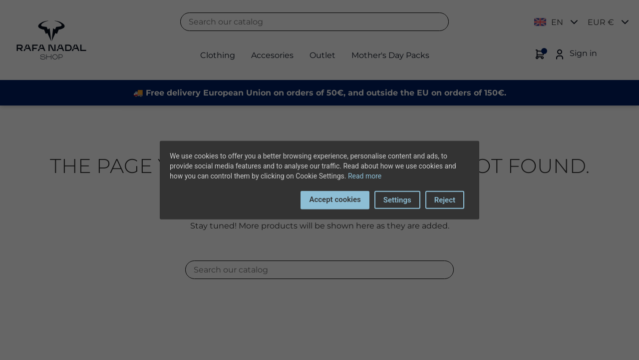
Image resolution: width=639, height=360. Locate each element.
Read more (364, 176)
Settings (397, 200)
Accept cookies (334, 199)
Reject (444, 200)
